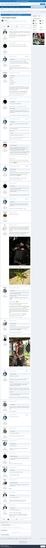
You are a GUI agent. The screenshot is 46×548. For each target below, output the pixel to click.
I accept (42, 546)
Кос (5, 98)
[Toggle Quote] (10, 59)
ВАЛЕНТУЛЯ (4, 440)
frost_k (5, 492)
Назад (4, 26)
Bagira (5, 479)
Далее (16, 26)
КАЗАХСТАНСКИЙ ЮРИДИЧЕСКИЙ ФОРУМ (10, 4)
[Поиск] (35, 7)
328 (5, 499)
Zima (7, 20)
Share (3, 22)
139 (5, 512)
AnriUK (5, 29)
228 (5, 149)
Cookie (26, 541)
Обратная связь (21, 541)
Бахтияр (4, 212)
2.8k (5, 126)
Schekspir (5, 335)
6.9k (5, 435)
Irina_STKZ (5, 72)
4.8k (5, 219)
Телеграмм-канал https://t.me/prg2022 (22, 1)
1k (5, 50)
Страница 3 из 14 (22, 26)
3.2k (5, 448)
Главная (2, 7)
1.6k (5, 487)
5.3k (5, 343)
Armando (5, 142)
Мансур (4, 287)
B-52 (5, 320)
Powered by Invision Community (23, 543)
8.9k (5, 232)
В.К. (5, 224)
